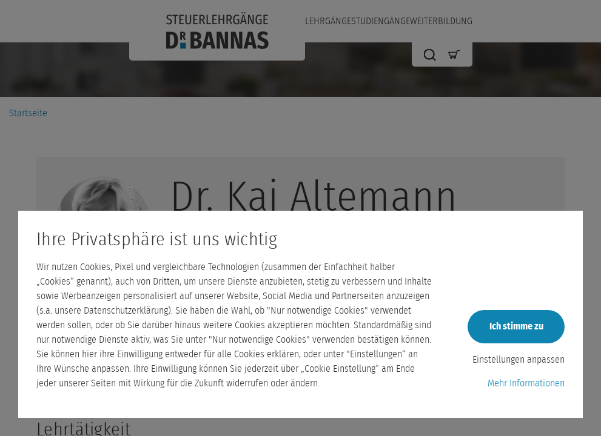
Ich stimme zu (516, 326)
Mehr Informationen (526, 383)
